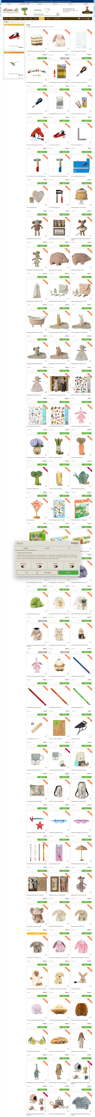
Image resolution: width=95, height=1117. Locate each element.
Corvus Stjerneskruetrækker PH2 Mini (34, 113)
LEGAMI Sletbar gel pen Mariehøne (34, 707)
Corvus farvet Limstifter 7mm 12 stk (78, 113)
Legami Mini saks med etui (54, 863)
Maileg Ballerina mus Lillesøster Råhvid (35, 270)
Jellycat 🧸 (48, 18)
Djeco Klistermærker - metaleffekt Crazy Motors (81, 395)
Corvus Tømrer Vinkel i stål (76, 144)
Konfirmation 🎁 (57, 18)
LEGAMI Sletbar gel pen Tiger (55, 707)
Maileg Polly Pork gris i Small (77, 270)
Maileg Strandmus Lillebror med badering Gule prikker (81, 239)
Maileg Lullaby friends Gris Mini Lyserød (57, 363)
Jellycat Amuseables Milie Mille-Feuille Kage (36, 51)
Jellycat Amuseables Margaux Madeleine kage (58, 1020)
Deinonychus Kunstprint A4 (14, 73)
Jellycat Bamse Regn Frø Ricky (33, 613)
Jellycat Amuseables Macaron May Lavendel (36, 1020)
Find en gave (70, 4)
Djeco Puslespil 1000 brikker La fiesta (34, 582)
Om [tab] (69, 548)
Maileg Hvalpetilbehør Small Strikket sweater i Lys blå (80, 1114)
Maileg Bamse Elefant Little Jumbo (34, 238)
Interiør (30, 18)
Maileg (25, 18)
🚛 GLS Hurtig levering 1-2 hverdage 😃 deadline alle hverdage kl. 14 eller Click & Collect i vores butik (47, 1)
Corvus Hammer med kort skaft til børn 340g (36, 176)
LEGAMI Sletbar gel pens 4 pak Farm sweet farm (37, 863)
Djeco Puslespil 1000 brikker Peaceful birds (80, 551)
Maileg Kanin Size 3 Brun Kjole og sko (79, 1051)
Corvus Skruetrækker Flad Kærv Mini (78, 82)
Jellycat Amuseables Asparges (55, 457)
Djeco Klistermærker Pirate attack (34, 426)
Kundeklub (86, 4)
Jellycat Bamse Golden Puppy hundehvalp (58, 988)
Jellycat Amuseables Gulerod (77, 457)
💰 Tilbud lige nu (13, 18)
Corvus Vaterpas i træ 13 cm (33, 738)
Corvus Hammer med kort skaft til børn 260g (58, 176)
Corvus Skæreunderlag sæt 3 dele (78, 176)
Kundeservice (55, 4)
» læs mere (29, 54)
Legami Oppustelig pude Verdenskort (34, 801)
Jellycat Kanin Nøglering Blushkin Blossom (80, 426)
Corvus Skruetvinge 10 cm (54, 207)
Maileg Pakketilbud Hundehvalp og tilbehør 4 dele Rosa (36, 1114)
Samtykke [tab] (25, 548)
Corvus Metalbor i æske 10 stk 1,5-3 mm (57, 113)
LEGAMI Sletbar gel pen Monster (78, 676)
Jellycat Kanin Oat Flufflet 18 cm (78, 926)
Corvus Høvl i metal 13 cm (54, 144)
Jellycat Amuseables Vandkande (78, 488)
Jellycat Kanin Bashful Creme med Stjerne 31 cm (59, 613)
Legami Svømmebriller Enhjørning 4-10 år (79, 832)
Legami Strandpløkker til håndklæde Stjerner (36, 832)
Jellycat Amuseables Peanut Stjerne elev (79, 645)
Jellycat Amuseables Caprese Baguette (57, 1051)
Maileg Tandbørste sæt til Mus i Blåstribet (57, 301)
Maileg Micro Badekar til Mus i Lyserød (35, 332)
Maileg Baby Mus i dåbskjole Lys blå (78, 363)
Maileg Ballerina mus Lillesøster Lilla (78, 895)
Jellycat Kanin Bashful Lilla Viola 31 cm (79, 582)
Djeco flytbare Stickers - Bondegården (79, 520)
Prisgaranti (40, 4)
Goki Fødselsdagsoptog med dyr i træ (35, 82)
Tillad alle (68, 572)
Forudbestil (37, 933)
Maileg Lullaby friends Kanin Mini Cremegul (58, 332)
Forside (27, 21)
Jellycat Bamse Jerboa (76, 988)
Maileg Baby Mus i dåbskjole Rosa (34, 395)
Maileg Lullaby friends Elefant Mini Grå (35, 363)
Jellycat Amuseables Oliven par (33, 1051)
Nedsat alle (7, 52)
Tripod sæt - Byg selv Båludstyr (55, 738)
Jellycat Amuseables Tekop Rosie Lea (34, 770)
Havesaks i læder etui (75, 738)
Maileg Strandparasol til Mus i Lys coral (79, 863)
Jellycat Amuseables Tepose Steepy (78, 770)
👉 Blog (5, 18)
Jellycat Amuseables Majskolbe (55, 488)
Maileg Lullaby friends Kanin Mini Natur (79, 332)
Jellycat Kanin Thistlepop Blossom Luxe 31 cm (58, 957)
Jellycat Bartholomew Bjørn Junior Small (57, 645)
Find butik (9, 4)
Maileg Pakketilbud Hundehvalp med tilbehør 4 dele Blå (80, 1083)
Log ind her (87, 12)
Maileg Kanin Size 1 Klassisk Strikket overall (36, 1082)
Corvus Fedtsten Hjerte (31, 207)
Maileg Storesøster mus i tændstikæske (57, 895)
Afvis (26, 572)
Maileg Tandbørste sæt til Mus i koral (78, 301)
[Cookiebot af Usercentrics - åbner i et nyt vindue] (72, 543)
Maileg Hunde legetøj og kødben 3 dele (57, 1113)
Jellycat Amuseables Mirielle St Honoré (57, 676)
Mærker (36, 18)
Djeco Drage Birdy (30, 520)
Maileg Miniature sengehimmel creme (34, 301)
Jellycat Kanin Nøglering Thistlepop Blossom (36, 676)
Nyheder (42, 18)
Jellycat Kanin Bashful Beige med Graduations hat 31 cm (36, 646)
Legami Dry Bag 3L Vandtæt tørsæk (56, 801)
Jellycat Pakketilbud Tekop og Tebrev (56, 770)
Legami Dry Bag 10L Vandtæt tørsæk (78, 801)
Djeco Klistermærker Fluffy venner (56, 426)
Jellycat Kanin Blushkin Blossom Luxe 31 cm (80, 957)
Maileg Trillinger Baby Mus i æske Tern (57, 238)
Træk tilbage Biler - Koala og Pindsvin (57, 582)
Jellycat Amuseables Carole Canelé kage (79, 1020)
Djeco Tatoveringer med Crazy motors (57, 520)
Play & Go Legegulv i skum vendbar (78, 51)
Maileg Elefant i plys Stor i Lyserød (34, 926)
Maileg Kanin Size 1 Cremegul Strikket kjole (58, 1082)
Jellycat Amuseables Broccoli (33, 488)
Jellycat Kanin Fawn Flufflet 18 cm (34, 957)
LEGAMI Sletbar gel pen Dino (77, 707)
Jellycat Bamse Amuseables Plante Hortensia (36, 457)
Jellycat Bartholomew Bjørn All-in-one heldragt (36, 988)
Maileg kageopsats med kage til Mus (78, 207)
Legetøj (20, 18)
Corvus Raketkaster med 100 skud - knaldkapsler (59, 82)
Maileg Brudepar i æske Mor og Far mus (57, 395)
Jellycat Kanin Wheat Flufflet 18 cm (56, 926)
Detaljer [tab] (47, 548)
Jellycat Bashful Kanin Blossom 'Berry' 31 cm (58, 51)
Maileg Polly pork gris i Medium (55, 270)
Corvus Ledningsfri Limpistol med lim (34, 144)
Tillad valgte (47, 572)
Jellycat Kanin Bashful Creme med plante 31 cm (81, 613)
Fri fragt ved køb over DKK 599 (24, 4)
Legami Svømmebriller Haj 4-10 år (56, 832)
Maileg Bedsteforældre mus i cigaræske (35, 895)
